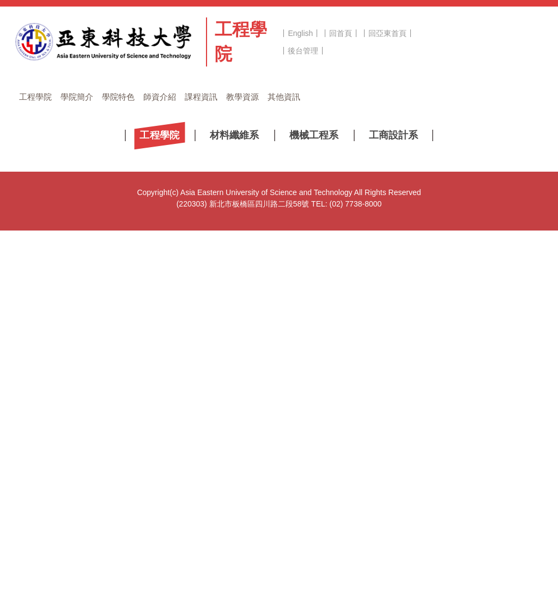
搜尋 (529, 35)
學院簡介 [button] (76, 96)
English (300, 33)
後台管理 (303, 50)
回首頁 (340, 33)
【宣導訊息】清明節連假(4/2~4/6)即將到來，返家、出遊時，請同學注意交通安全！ (224, 414)
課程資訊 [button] (201, 96)
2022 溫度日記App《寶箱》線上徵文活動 (153, 453)
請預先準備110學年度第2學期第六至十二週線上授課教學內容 (187, 395)
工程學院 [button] (35, 96)
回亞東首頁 (387, 33)
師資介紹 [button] (159, 96)
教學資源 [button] (242, 96)
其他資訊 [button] (284, 96)
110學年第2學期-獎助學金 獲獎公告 (143, 491)
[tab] (268, 287)
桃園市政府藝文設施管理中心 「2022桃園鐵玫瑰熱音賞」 (180, 472)
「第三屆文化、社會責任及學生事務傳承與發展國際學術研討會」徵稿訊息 (209, 433)
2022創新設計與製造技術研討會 (137, 376)
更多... (279, 518)
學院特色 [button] (118, 96)
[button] (36, 273)
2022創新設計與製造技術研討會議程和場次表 (160, 357)
